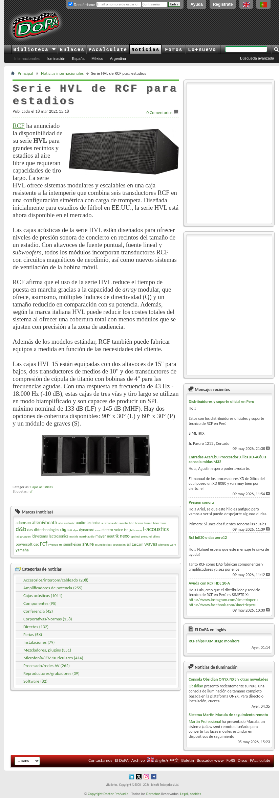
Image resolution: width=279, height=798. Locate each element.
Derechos (153, 794)
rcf (30, 491)
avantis (123, 523)
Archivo (138, 760)
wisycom (163, 544)
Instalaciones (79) (39, 642)
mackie (73, 536)
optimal (135, 536)
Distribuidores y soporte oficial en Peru (221, 401)
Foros (174, 49)
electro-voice (112, 529)
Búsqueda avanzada (257, 58)
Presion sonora (201, 502)
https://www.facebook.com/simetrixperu (222, 604)
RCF (18, 125)
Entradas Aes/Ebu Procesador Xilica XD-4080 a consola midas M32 (227, 459)
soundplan (119, 544)
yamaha (22, 550)
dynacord (86, 529)
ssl (129, 544)
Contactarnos (100, 760)
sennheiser (72, 544)
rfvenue (53, 544)
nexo (125, 536)
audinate (69, 523)
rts (60, 544)
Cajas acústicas (41, 487)
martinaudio (86, 536)
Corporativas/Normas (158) (47, 618)
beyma (139, 523)
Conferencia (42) (38, 611)
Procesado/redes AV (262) (46, 665)
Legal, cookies (190, 794)
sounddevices (103, 544)
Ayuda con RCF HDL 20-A (209, 583)
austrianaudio (109, 523)
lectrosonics (58, 536)
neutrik (113, 536)
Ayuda (196, 4)
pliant (156, 536)
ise (126, 529)
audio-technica (88, 522)
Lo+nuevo (202, 49)
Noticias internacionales (62, 73)
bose (163, 523)
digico (66, 529)
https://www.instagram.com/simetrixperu (223, 599)
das (30, 529)
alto (60, 523)
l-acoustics (156, 529)
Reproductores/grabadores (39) (51, 673)
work (173, 544)
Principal (25, 73)
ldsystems (40, 536)
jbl (130, 530)
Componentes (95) (40, 603)
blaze (156, 523)
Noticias (145, 49)
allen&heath (44, 522)
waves (151, 544)
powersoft (24, 544)
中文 (174, 760)
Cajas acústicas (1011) (42, 595)
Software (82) (35, 681)
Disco (242, 760)
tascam (138, 544)
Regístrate (223, 4)
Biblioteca (34, 49)
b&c (131, 523)
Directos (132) (35, 626)
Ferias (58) (32, 634)
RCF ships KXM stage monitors (214, 641)
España (78, 58)
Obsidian (196, 686)
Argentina (118, 58)
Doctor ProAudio (115, 794)
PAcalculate (108, 49)
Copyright (95, 794)
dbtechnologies (46, 529)
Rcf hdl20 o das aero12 (208, 537)
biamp (148, 523)
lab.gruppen (23, 536)
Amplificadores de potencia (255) (52, 587)
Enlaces (72, 49)
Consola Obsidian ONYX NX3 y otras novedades (228, 679)
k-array (137, 530)
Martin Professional (205, 721)
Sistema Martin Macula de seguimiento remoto (228, 714)
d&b (21, 529)
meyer (100, 536)
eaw (98, 530)
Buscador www (210, 760)
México (97, 58)
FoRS (231, 760)
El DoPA (121, 760)
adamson (23, 522)
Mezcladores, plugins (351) (47, 650)
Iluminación (55, 58)
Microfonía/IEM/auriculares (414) (53, 657)
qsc (36, 544)
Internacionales (27, 58)
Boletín (187, 760)
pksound (146, 536)
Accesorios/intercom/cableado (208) (55, 580)
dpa (75, 530)
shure (88, 544)
